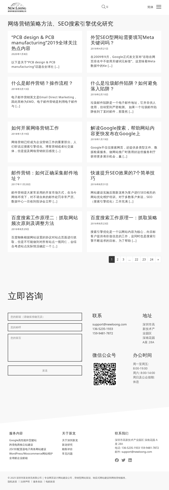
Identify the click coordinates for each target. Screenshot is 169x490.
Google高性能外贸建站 (23, 443)
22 (136, 262)
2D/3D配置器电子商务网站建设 (27, 452)
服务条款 (37, 484)
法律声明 (25, 484)
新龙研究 (67, 447)
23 (144, 262)
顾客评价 (67, 452)
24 (151, 262)
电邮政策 (50, 484)
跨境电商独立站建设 (21, 447)
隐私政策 (12, 484)
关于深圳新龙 (70, 443)
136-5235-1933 (102, 331)
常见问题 (67, 456)
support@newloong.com (109, 327)
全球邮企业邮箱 (18, 460)
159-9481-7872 (102, 336)
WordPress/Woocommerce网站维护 (31, 456)
